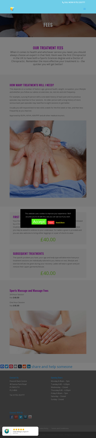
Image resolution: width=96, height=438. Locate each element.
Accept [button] (39, 221)
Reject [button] (51, 223)
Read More (60, 222)
